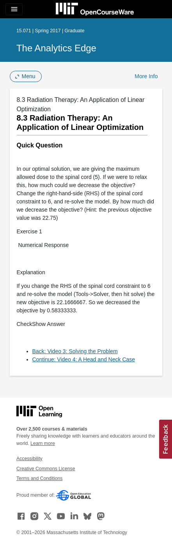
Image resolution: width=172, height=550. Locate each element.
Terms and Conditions (39, 478)
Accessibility (29, 458)
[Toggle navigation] (14, 9)
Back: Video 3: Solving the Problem (75, 351)
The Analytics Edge (56, 48)
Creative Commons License (45, 468)
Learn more (42, 443)
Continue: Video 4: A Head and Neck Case (83, 359)
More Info (146, 76)
